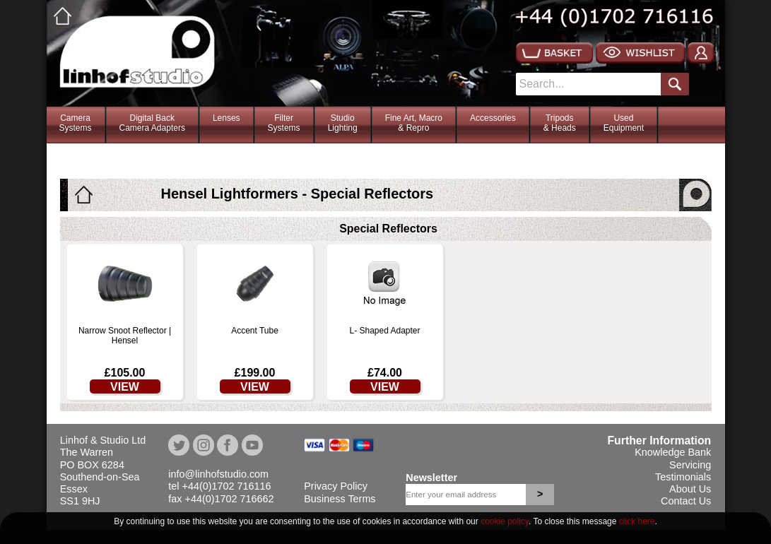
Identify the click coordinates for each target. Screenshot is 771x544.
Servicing (690, 465)
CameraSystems (75, 123)
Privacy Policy (335, 486)
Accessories (493, 118)
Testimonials (683, 477)
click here (637, 521)
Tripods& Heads (559, 123)
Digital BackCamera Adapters (152, 123)
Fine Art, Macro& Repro (413, 123)
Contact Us (686, 501)
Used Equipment (624, 123)
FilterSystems (284, 123)
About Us (690, 489)
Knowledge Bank (673, 452)
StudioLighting (343, 123)
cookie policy (505, 521)
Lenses (226, 118)
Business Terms (339, 498)
